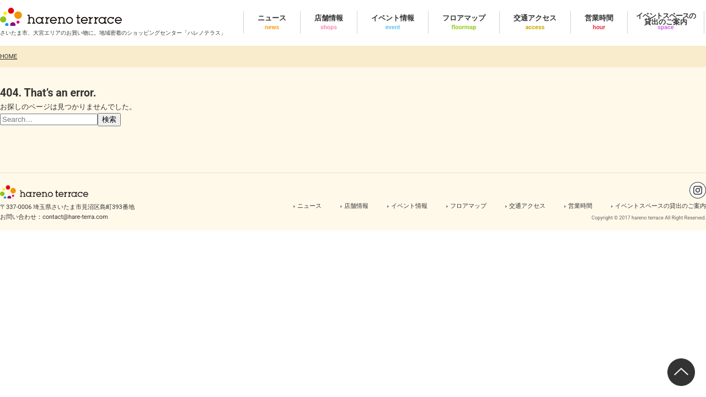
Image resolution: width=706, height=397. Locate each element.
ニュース (309, 206)
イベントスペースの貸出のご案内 (660, 206)
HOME (8, 56)
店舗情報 (356, 206)
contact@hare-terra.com (75, 217)
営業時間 (580, 206)
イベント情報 (409, 206)
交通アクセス (527, 206)
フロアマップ (468, 206)
